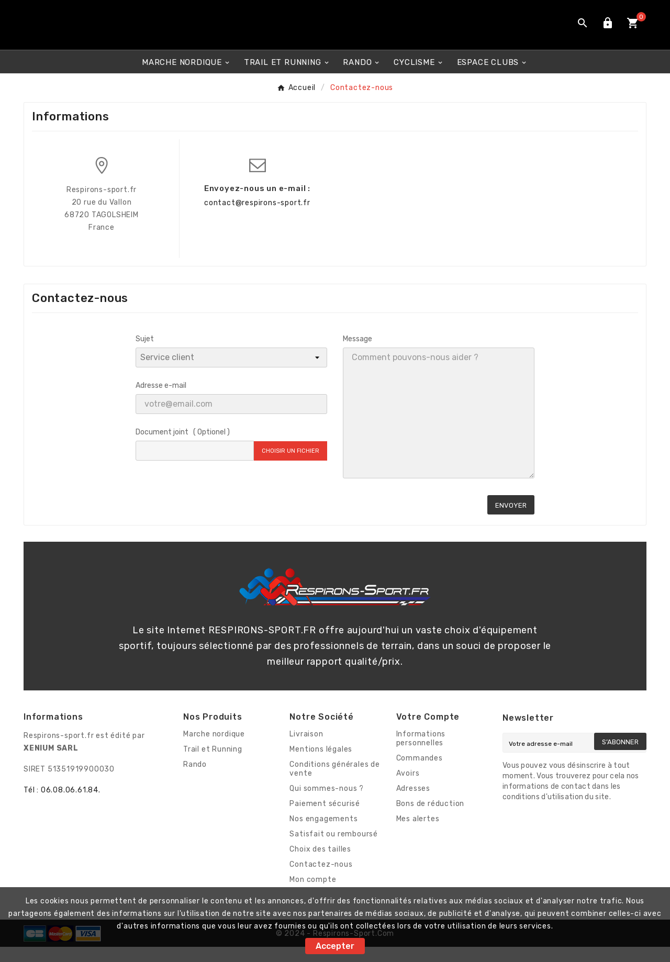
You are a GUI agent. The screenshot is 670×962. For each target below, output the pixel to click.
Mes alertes (418, 834)
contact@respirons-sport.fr (257, 218)
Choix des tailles (320, 864)
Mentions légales (320, 764)
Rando (195, 779)
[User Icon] (607, 32)
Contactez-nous (320, 879)
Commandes (419, 773)
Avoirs (408, 788)
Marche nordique (214, 749)
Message (357, 354)
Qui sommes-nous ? (326, 803)
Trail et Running (212, 764)
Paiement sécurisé (324, 818)
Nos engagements (323, 834)
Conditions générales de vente (334, 784)
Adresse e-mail (161, 400)
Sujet (145, 354)
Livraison (306, 749)
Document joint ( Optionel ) (183, 447)
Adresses (413, 803)
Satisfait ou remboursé (333, 849)
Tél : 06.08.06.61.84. (62, 805)
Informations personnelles (421, 754)
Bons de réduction (430, 818)
